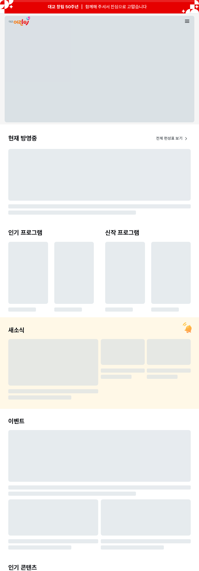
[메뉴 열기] (187, 21)
